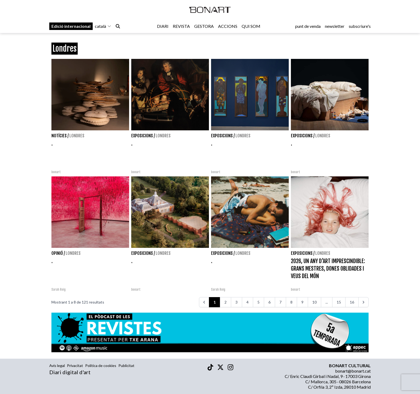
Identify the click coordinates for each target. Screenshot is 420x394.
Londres (76, 135)
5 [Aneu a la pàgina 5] (258, 302)
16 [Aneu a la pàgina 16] (352, 302)
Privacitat (75, 365)
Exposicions (142, 135)
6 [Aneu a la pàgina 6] (269, 302)
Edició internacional (71, 27)
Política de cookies (100, 365)
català (103, 27)
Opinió (57, 253)
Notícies (59, 135)
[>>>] (363, 302)
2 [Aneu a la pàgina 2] (225, 302)
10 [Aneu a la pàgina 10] (314, 302)
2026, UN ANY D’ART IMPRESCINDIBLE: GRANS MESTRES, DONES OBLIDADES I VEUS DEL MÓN (328, 268)
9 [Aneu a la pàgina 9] (302, 302)
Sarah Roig (58, 289)
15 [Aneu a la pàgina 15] (339, 302)
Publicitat (126, 365)
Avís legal (57, 365)
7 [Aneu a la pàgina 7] (280, 302)
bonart (56, 172)
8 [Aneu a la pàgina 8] (291, 302)
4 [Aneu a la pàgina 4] (247, 302)
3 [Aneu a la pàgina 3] (236, 302)
